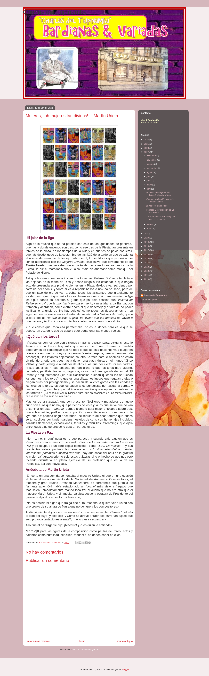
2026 (146, 139)
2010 (146, 279)
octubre (150, 164)
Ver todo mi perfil (149, 299)
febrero (150, 224)
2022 (146, 152)
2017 (146, 250)
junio (149, 180)
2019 (146, 242)
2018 (146, 246)
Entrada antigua (124, 641)
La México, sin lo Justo (157, 206)
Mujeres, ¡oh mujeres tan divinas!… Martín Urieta (158, 193)
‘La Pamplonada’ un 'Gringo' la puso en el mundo (160, 217)
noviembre (152, 160)
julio (149, 176)
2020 (146, 238)
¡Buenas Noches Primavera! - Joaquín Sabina (160, 200)
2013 (146, 267)
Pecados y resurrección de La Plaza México (160, 211)
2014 (146, 262)
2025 (146, 144)
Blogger (125, 669)
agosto (150, 172)
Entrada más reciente (38, 641)
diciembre (151, 155)
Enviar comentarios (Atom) (85, 649)
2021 (146, 233)
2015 (146, 258)
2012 (146, 271)
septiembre (152, 168)
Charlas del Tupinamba (55, 12)
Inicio (82, 641)
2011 (146, 275)
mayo (149, 184)
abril (149, 189)
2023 (146, 148)
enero (150, 228)
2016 (146, 254)
